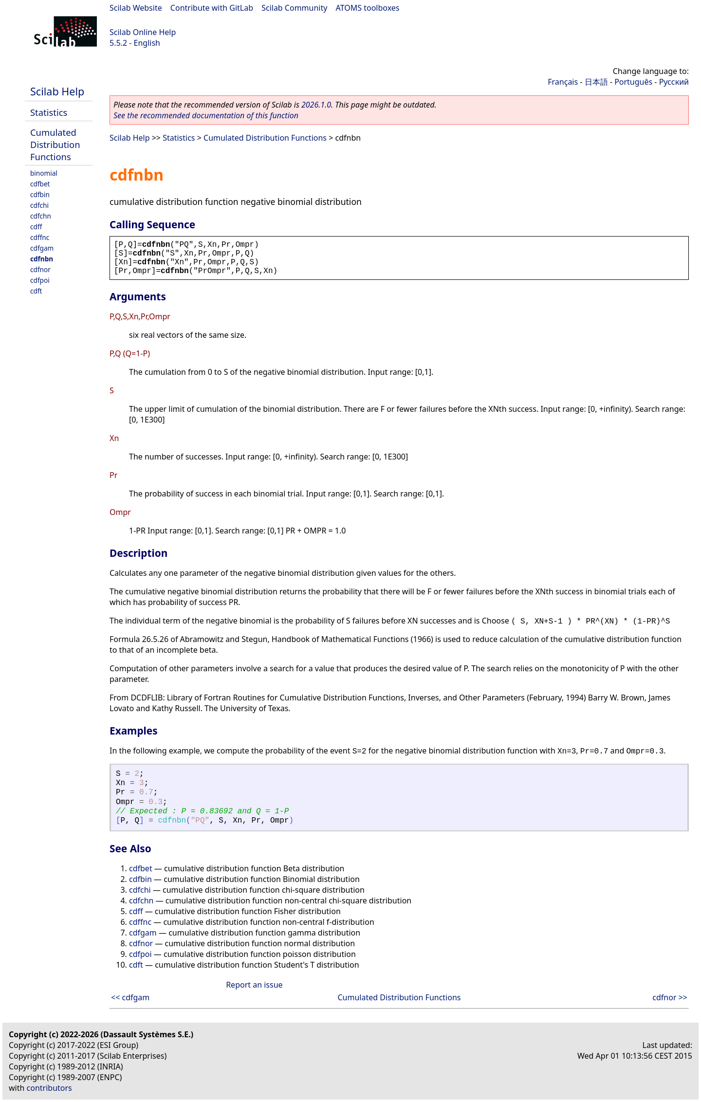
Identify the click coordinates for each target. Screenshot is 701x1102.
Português (633, 81)
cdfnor (40, 269)
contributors (49, 1088)
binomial (43, 173)
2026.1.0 (316, 104)
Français (563, 81)
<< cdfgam (130, 997)
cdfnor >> (669, 997)
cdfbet (40, 183)
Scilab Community (294, 7)
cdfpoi (40, 280)
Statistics (48, 112)
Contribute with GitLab (211, 7)
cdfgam (42, 248)
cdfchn (40, 215)
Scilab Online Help (143, 32)
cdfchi (39, 205)
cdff (36, 226)
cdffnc (39, 237)
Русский (674, 81)
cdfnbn (41, 258)
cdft (36, 290)
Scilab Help (57, 91)
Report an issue (254, 984)
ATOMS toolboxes (368, 7)
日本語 (596, 81)
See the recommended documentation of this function (205, 115)
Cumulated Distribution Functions (55, 144)
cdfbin (40, 194)
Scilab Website (136, 7)
